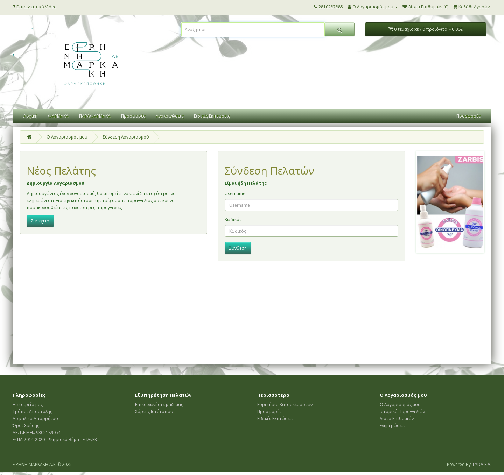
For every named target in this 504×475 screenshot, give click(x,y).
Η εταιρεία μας (28, 404)
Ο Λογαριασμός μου (400, 404)
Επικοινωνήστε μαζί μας (159, 404)
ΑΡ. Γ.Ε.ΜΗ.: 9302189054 (37, 432)
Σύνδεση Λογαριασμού (126, 137)
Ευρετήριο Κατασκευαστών (285, 404)
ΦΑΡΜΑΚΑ (58, 116)
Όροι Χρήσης (26, 425)
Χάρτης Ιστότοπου (154, 411)
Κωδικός (233, 219)
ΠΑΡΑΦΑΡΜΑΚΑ (95, 116)
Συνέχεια (40, 221)
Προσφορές (133, 116)
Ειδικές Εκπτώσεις (212, 116)
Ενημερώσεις (392, 425)
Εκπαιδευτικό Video (35, 7)
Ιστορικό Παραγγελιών (402, 411)
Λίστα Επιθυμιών (397, 418)
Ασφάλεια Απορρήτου (35, 418)
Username (235, 194)
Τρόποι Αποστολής (32, 411)
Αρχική (30, 116)
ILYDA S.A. (481, 464)
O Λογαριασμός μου (67, 137)
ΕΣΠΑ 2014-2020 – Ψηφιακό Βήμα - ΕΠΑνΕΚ (55, 439)
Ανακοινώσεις (169, 116)
